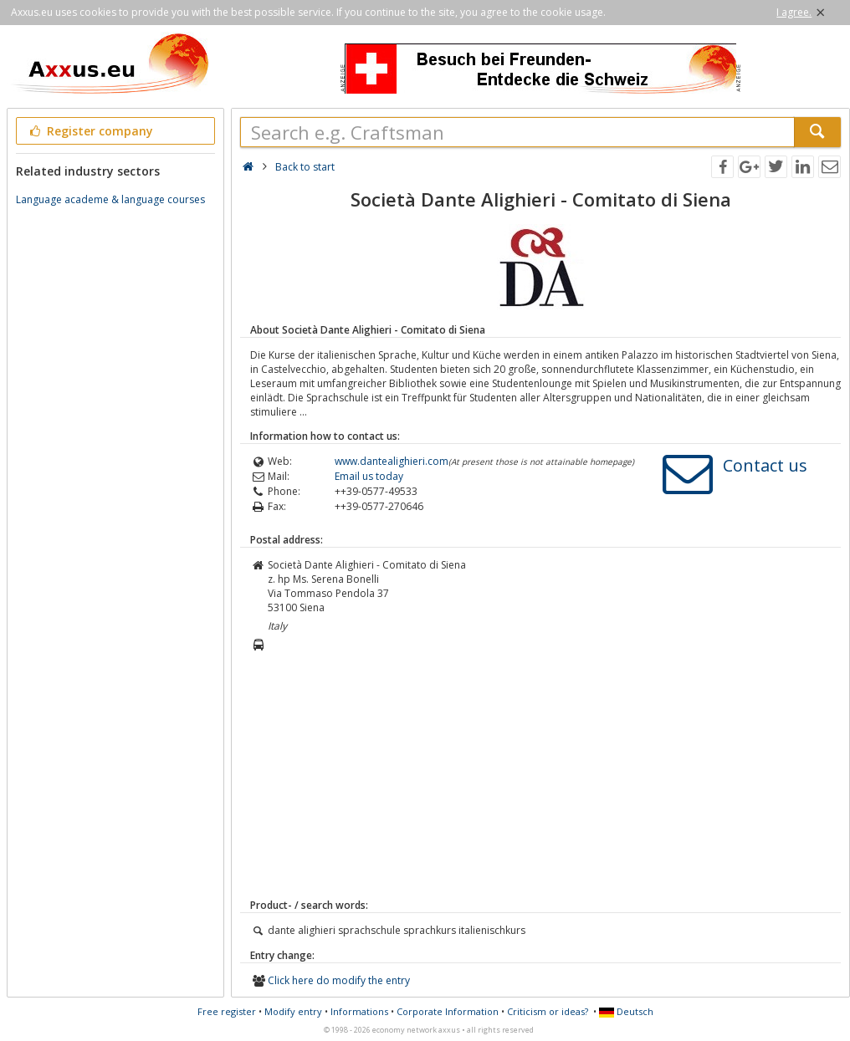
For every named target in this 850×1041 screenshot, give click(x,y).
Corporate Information (448, 1011)
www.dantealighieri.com (391, 461)
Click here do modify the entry (339, 980)
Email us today (369, 476)
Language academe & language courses (110, 199)
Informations (359, 1011)
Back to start (305, 167)
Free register (226, 1011)
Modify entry (293, 1011)
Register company (90, 131)
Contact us (765, 465)
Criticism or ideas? (547, 1011)
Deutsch (626, 1011)
